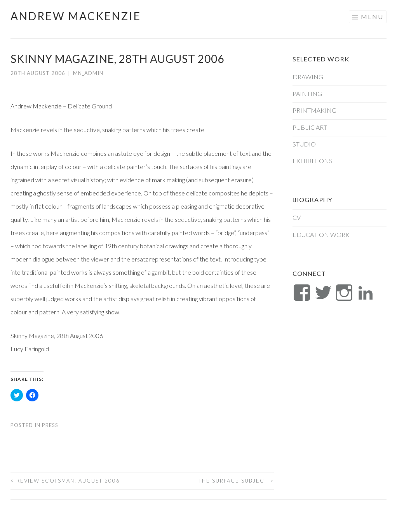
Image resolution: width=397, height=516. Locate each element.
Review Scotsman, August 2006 (65, 481)
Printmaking (314, 110)
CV (297, 217)
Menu (372, 16)
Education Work (321, 234)
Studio (304, 144)
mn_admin (88, 73)
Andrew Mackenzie (75, 16)
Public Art (310, 127)
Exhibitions (313, 160)
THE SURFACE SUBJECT (236, 481)
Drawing (308, 76)
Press (50, 425)
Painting (307, 93)
